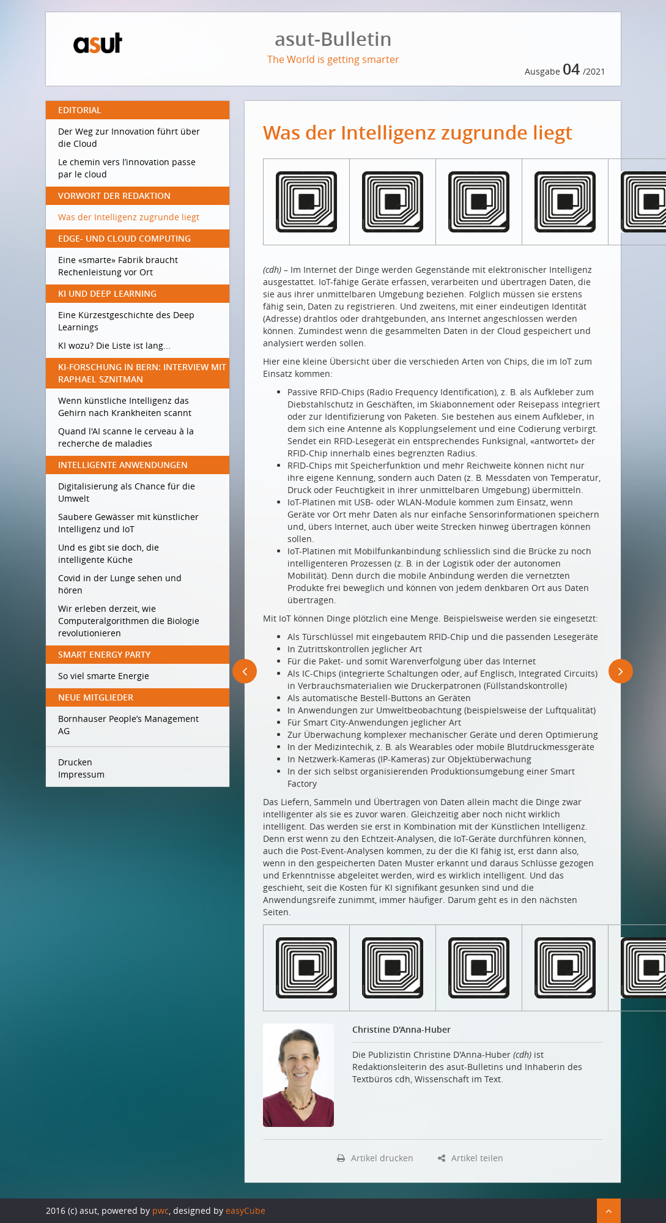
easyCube (245, 1210)
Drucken (75, 762)
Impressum (81, 774)
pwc (160, 1210)
